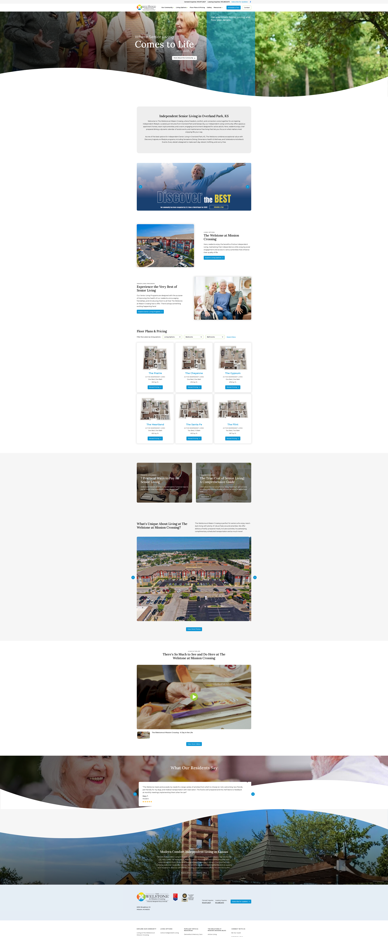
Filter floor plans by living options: (149, 337)
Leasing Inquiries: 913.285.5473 (219, 2)
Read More (146, 497)
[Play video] (194, 697)
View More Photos (194, 629)
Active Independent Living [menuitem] (169, 933)
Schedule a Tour (233, 7)
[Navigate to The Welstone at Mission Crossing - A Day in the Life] (194, 735)
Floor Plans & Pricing (197, 7)
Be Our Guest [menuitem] (236, 933)
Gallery (209, 7)
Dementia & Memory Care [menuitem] (193, 934)
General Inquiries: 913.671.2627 (195, 2)
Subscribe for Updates (240, 2)
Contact (247, 7)
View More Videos (194, 744)
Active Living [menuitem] (212, 934)
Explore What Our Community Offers (194, 873)
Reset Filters (231, 337)
